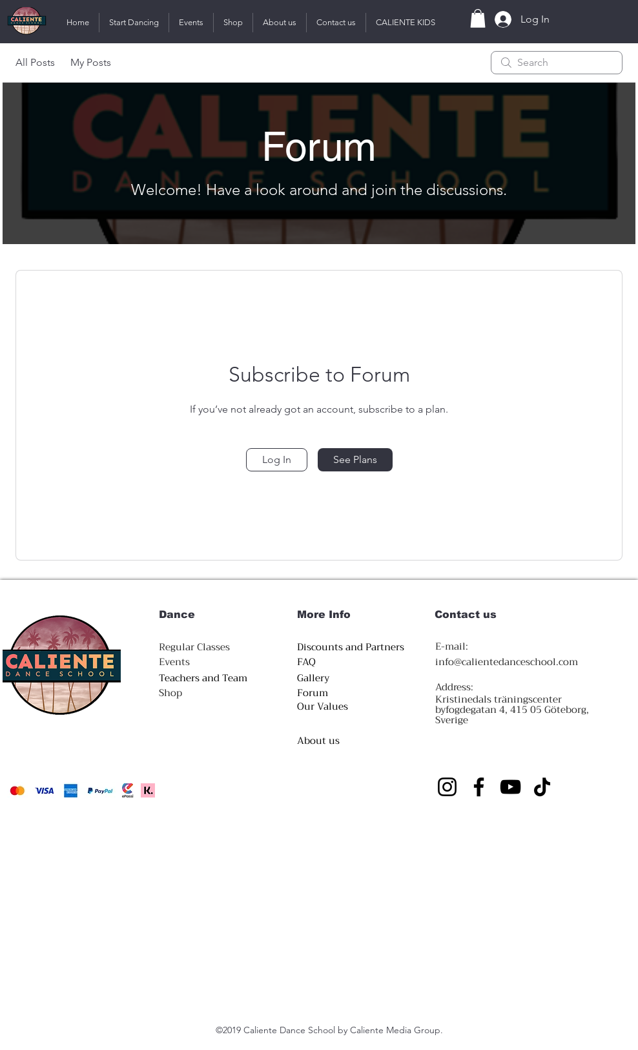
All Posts (35, 62)
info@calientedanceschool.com (506, 662)
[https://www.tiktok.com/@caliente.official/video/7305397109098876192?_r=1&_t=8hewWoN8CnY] (542, 786)
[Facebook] (478, 786)
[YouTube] (510, 786)
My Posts (90, 62)
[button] (134, 22)
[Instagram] (447, 786)
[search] (557, 62)
